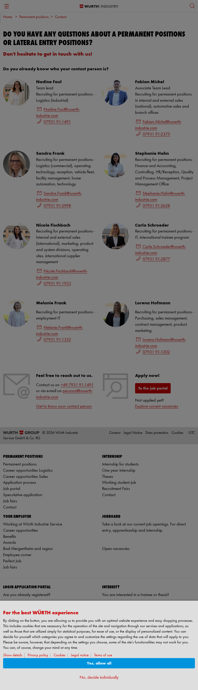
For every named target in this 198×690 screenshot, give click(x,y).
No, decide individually (99, 677)
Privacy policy (38, 655)
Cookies (59, 655)
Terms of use (103, 655)
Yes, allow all (99, 663)
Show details (12, 655)
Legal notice (80, 655)
